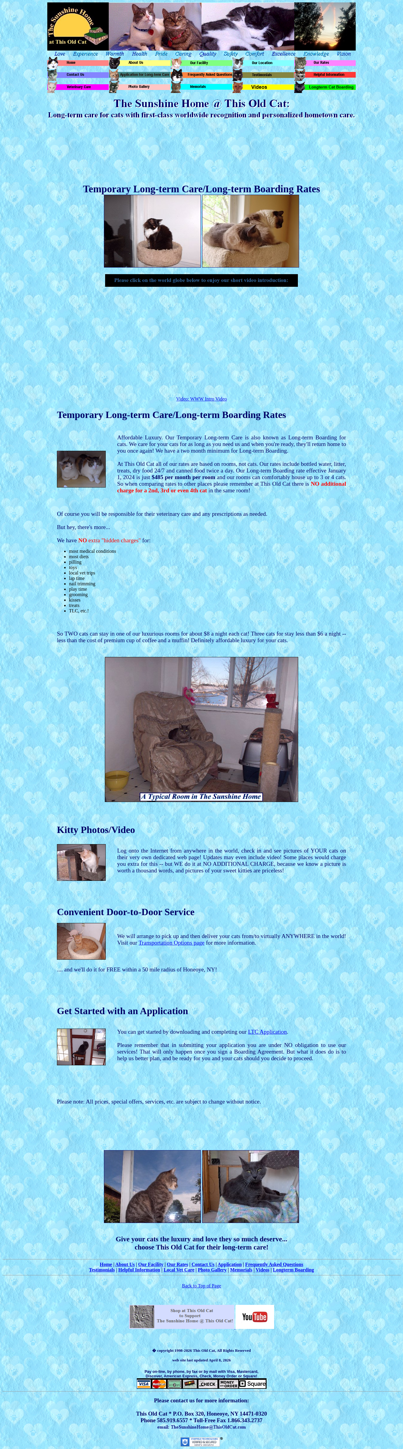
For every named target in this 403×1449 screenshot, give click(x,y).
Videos (263, 1269)
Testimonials (102, 1269)
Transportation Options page (172, 943)
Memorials (241, 1269)
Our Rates (177, 1264)
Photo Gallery (212, 1269)
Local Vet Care (179, 1269)
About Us (125, 1264)
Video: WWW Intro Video (201, 398)
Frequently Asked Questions (274, 1264)
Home (106, 1264)
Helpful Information (139, 1269)
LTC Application (267, 1032)
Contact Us (203, 1264)
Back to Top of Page (201, 1285)
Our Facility (151, 1264)
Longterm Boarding (293, 1269)
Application (230, 1264)
